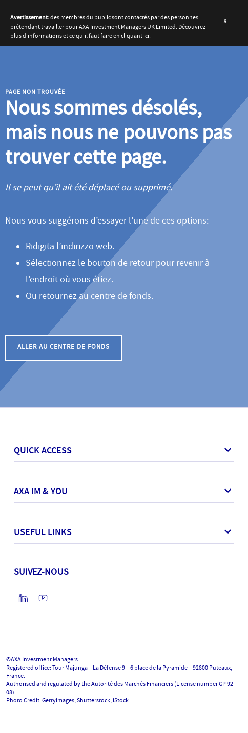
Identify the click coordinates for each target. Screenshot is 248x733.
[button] (63, 348)
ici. (147, 36)
